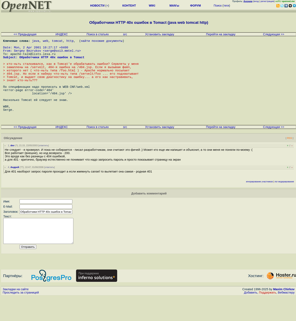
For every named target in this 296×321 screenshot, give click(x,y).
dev (12, 165)
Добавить (250, 317)
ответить (43, 165)
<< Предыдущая (25, 34)
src (125, 34)
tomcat (57, 41)
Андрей (14, 187)
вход (256, 1)
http (70, 41)
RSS (289, 157)
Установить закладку (159, 34)
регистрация (267, 1)
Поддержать (267, 317)
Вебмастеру (286, 317)
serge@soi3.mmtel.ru (62, 54)
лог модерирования (284, 201)
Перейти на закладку (220, 34)
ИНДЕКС (62, 34)
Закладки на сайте (16, 313)
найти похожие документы (101, 41)
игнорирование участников (259, 201)
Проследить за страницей (21, 317)
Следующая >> (273, 34)
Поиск (218, 5)
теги (226, 5)
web (45, 41)
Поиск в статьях (98, 34)
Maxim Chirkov (284, 313)
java (35, 41)
